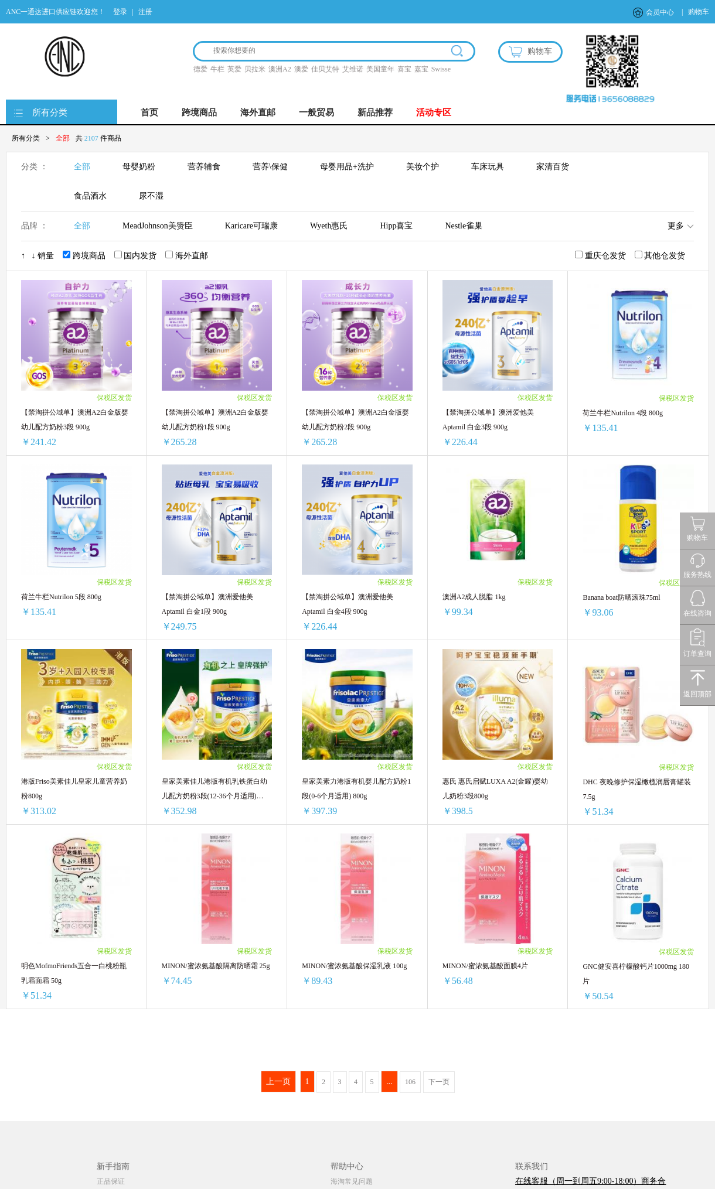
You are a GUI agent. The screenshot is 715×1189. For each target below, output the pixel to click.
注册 (145, 12)
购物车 (698, 12)
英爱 (234, 69)
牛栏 (217, 69)
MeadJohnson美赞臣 (157, 225)
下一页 (439, 1082)
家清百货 (552, 166)
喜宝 (404, 69)
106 (410, 1082)
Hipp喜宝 (396, 225)
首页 (149, 112)
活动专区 (433, 112)
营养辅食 (204, 166)
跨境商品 (199, 112)
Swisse (441, 69)
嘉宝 (421, 69)
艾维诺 (352, 69)
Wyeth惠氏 (329, 225)
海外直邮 (257, 112)
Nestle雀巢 (463, 225)
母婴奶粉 (138, 166)
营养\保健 (270, 166)
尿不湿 (151, 196)
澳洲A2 (279, 69)
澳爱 (301, 69)
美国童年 (380, 69)
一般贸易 (316, 112)
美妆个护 (422, 166)
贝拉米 (254, 69)
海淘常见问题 (352, 1181)
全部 (82, 166)
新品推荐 (375, 112)
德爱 (200, 69)
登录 (120, 12)
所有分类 (49, 112)
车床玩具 (487, 166)
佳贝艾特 (325, 69)
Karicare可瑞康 (251, 225)
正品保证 (111, 1181)
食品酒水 (90, 196)
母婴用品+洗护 (347, 166)
